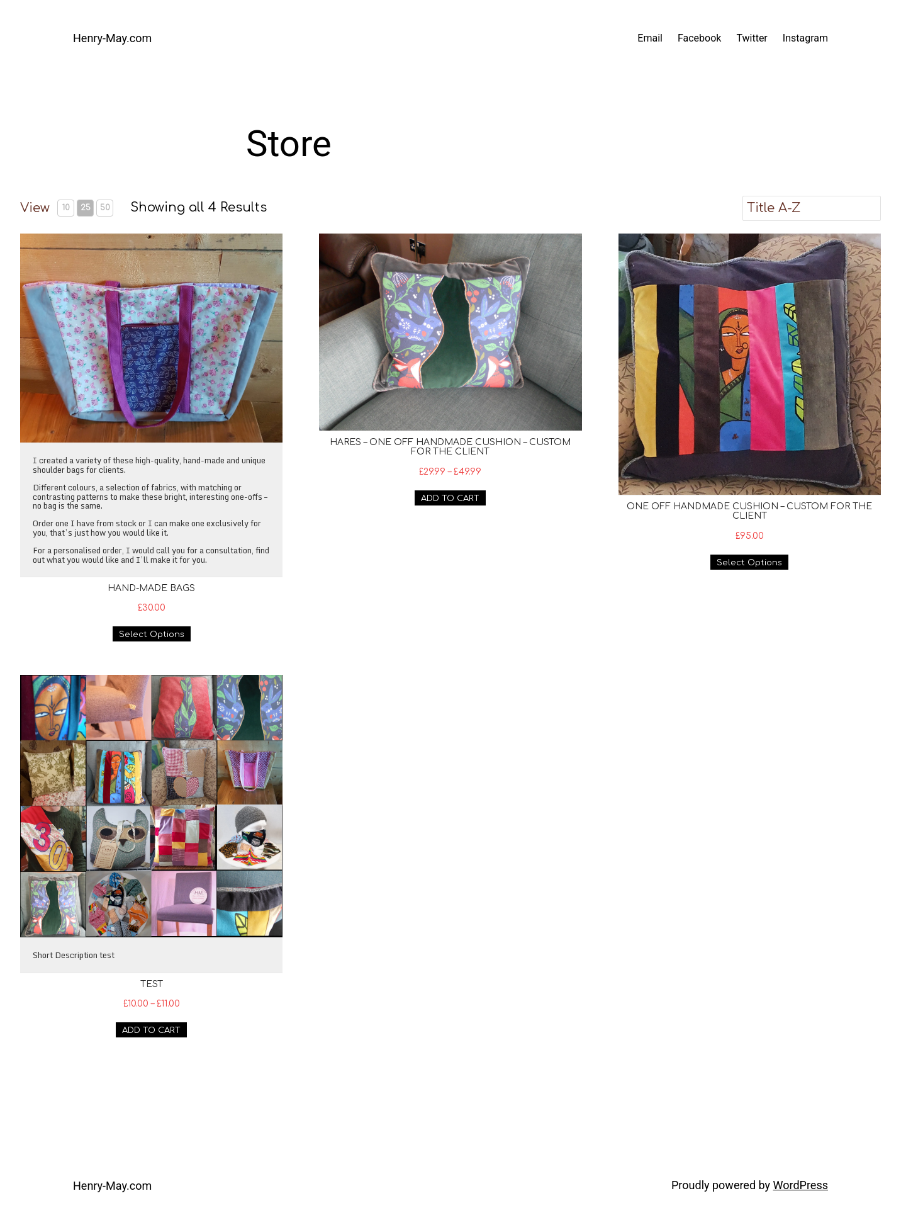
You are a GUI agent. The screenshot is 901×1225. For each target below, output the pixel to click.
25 (86, 207)
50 (105, 207)
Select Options (151, 634)
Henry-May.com (112, 38)
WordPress (800, 1185)
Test (151, 984)
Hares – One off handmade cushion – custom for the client (450, 447)
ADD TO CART (450, 498)
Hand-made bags (151, 588)
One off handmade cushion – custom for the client (749, 511)
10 (66, 207)
